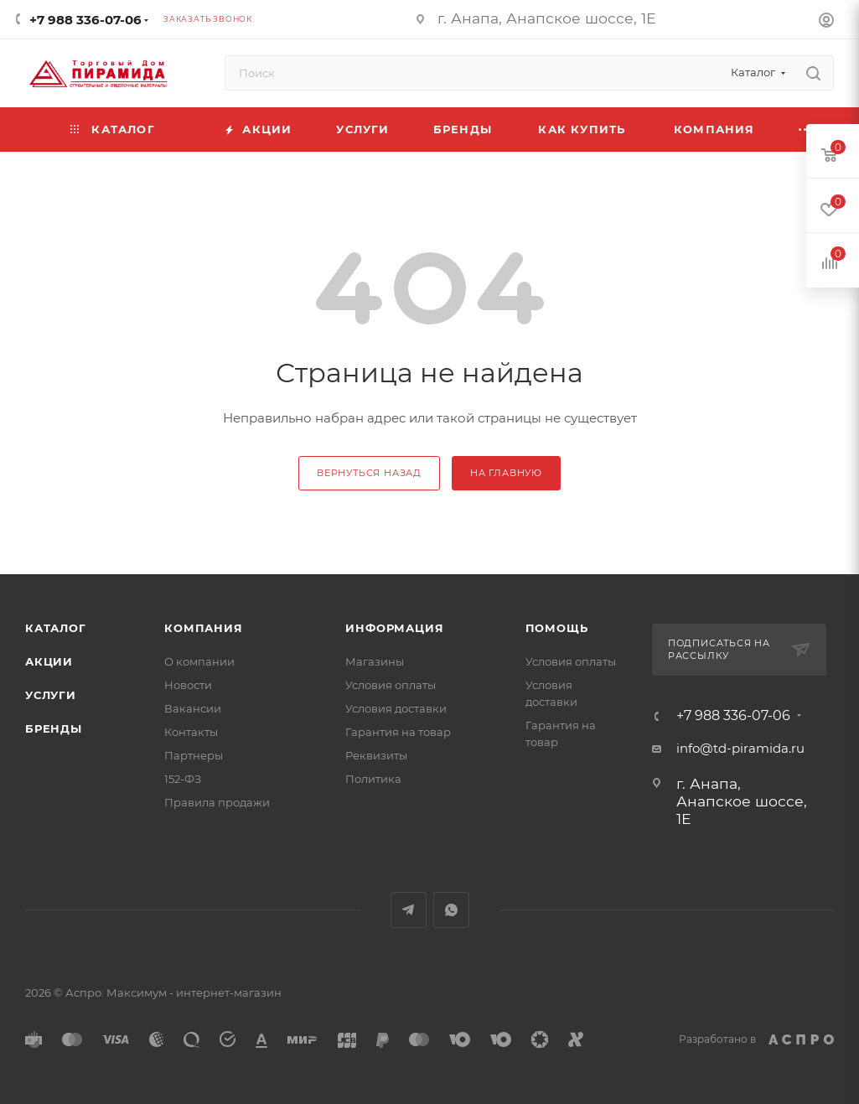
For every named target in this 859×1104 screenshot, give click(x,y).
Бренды (53, 728)
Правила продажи (217, 802)
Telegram (409, 910)
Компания (203, 628)
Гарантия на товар (398, 732)
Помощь (556, 628)
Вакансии (192, 708)
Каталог (55, 628)
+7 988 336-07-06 (85, 20)
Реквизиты (376, 755)
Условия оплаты (390, 685)
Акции (49, 661)
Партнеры (193, 755)
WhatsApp (451, 910)
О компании (199, 661)
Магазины (374, 661)
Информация (394, 628)
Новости (188, 685)
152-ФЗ (182, 778)
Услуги (50, 695)
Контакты (191, 732)
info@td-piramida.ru (740, 748)
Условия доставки (396, 708)
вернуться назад (369, 473)
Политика (373, 778)
